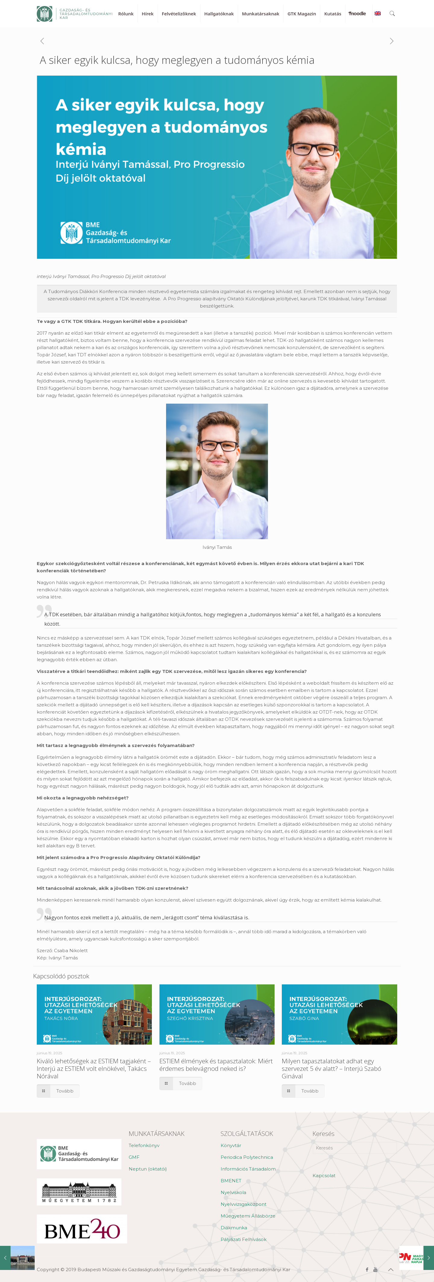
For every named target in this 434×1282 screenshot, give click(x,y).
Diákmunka (234, 1227)
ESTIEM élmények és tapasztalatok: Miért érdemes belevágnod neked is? (216, 1065)
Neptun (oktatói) (148, 1169)
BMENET (231, 1181)
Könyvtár (231, 1145)
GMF (134, 1157)
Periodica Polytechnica (247, 1157)
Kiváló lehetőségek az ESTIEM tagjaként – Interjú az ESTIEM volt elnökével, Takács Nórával (94, 1068)
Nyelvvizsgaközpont (243, 1204)
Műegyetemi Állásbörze (248, 1216)
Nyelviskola (233, 1192)
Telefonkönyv (144, 1145)
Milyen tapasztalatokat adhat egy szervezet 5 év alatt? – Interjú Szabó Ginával (331, 1068)
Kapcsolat (324, 1175)
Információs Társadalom (248, 1169)
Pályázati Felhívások (243, 1239)
